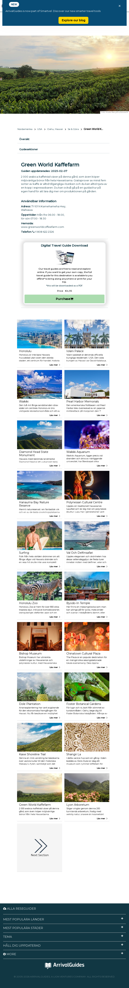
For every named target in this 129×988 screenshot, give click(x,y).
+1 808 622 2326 (43, 231)
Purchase (64, 299)
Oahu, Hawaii (55, 129)
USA (39, 129)
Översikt (24, 139)
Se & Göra (73, 129)
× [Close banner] (119, 6)
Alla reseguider (19, 908)
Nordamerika (24, 129)
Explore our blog (73, 20)
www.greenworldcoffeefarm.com (42, 226)
